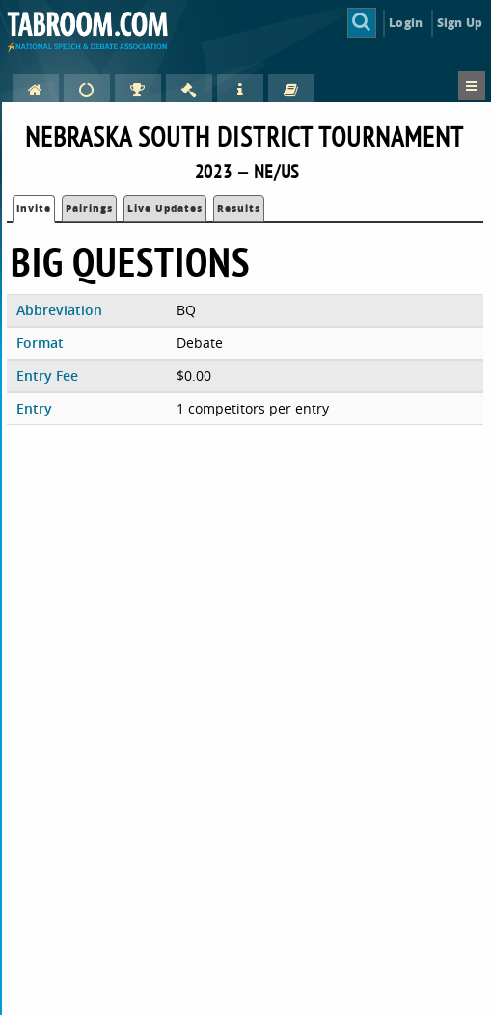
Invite (33, 208)
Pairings (89, 208)
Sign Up (459, 22)
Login (406, 22)
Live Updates (165, 208)
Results (238, 208)
